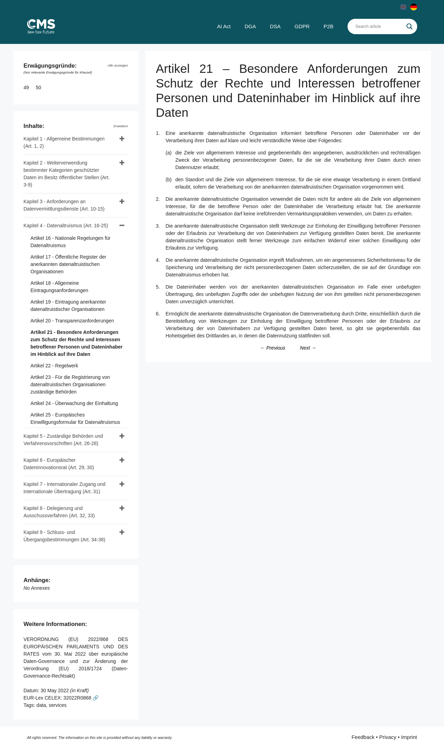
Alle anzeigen (118, 65)
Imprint (409, 737)
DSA (275, 26)
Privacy (387, 737)
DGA (250, 26)
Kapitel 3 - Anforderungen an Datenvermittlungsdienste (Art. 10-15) (64, 205)
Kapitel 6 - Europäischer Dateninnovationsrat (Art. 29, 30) (59, 463)
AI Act (224, 26)
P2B (328, 26)
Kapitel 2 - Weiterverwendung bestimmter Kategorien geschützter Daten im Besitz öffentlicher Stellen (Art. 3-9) (67, 174)
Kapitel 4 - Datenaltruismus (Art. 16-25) (66, 225)
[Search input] (379, 26)
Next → (308, 348)
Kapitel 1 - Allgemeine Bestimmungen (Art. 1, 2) (64, 142)
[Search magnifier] (409, 26)
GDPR (302, 26)
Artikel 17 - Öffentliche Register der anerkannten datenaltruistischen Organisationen (69, 264)
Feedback (362, 737)
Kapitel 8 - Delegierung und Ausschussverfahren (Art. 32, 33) (59, 511)
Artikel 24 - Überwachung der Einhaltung (74, 403)
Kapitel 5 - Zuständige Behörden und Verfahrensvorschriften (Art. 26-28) (63, 439)
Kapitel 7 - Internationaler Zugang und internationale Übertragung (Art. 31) (65, 487)
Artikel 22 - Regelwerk (54, 365)
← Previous (272, 348)
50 (39, 87)
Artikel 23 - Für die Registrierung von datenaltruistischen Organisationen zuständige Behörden (70, 384)
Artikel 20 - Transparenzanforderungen (72, 320)
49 (27, 87)
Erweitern (121, 126)
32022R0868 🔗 (81, 698)
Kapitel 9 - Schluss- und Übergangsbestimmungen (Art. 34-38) (65, 535)
